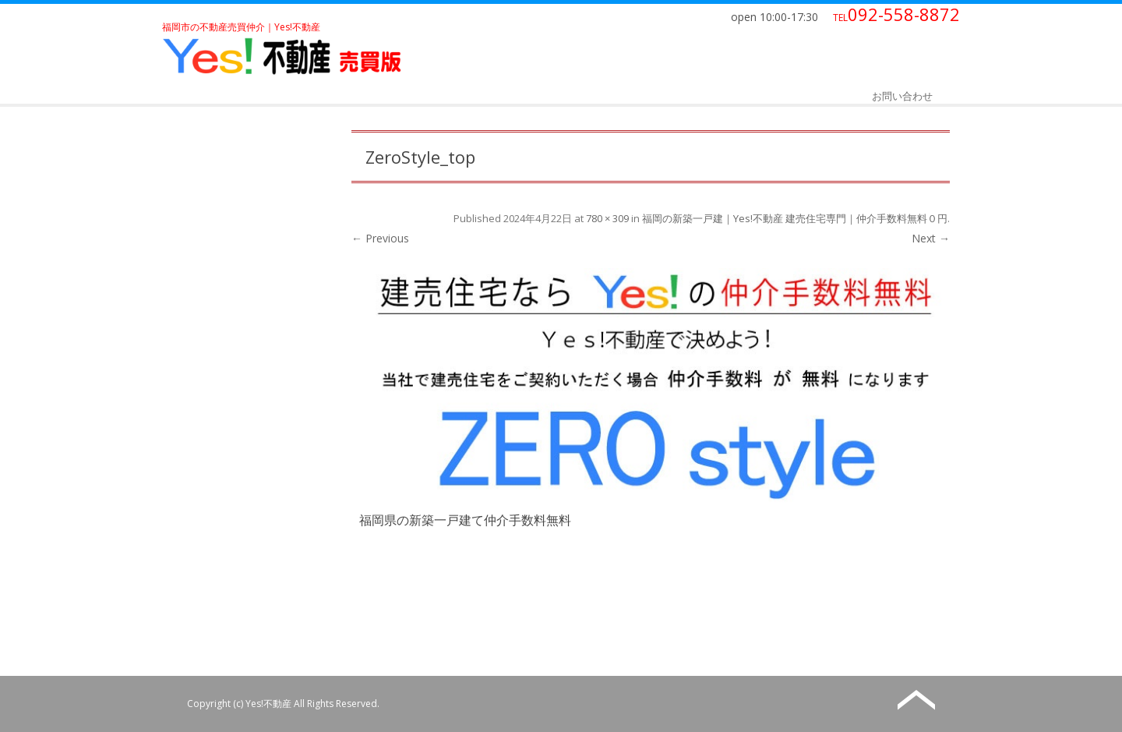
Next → (931, 238)
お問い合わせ (902, 96)
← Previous (380, 238)
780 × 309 (607, 218)
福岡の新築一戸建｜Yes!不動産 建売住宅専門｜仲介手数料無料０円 (794, 218)
